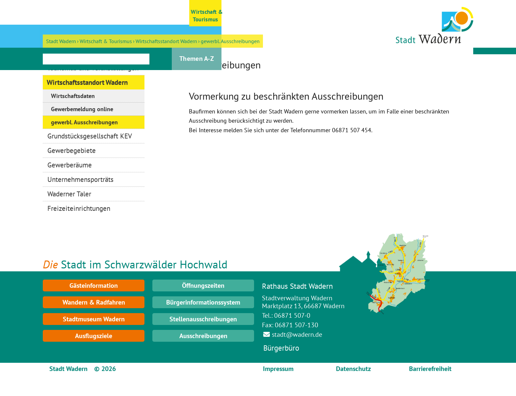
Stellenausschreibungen (203, 319)
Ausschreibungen (203, 336)
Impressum (278, 368)
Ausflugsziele (93, 336)
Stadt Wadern (61, 41)
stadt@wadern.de (297, 334)
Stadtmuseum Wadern (94, 319)
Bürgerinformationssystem (203, 302)
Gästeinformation (93, 285)
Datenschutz (353, 368)
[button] (59, 13)
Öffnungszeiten (203, 285)
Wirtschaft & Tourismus (106, 41)
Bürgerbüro (281, 348)
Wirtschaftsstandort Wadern (166, 41)
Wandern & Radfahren (94, 302)
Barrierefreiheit (430, 368)
